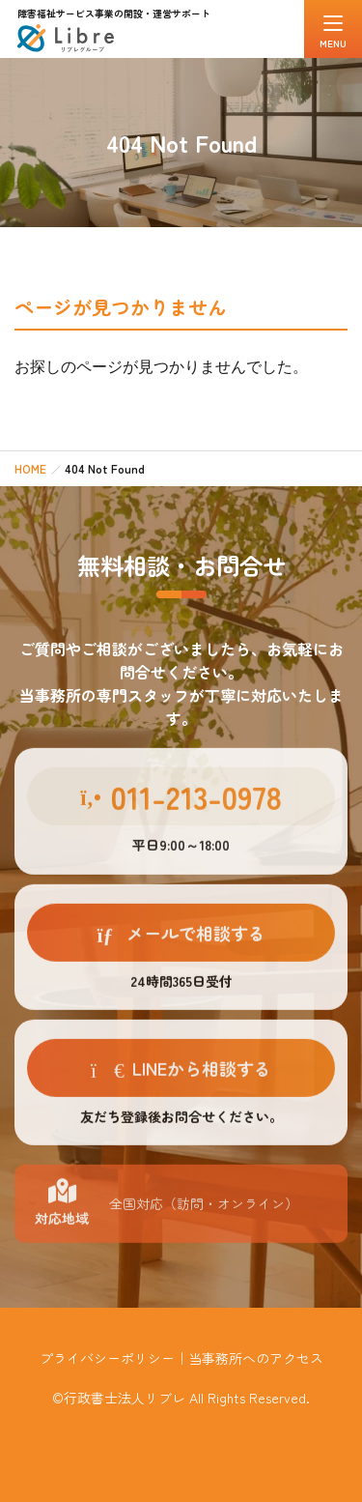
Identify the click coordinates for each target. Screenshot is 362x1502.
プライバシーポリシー (107, 1358)
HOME (30, 468)
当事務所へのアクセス (255, 1358)
